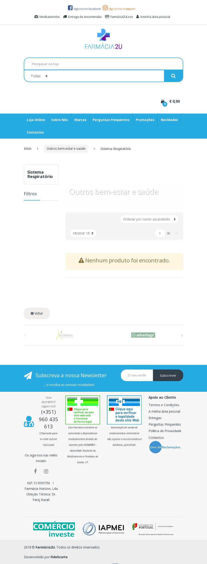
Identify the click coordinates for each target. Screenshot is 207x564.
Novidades (169, 120)
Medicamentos (47, 17)
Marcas (80, 120)
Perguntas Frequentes (111, 120)
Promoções (145, 120)
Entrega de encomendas (82, 17)
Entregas (155, 418)
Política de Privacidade (165, 431)
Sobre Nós (59, 120)
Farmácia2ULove (119, 17)
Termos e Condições (164, 405)
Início (27, 148)
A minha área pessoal (153, 17)
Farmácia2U (45, 547)
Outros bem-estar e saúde (66, 148)
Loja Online (36, 120)
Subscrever (168, 375)
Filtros (30, 194)
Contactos (35, 132)
